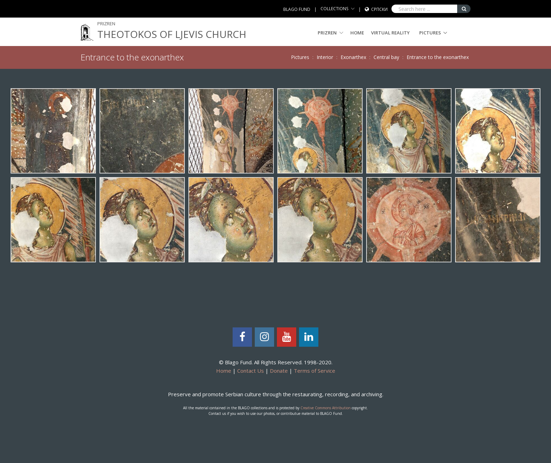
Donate (279, 370)
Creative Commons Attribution (325, 407)
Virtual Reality (390, 33)
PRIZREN (330, 33)
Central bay (386, 57)
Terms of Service (314, 370)
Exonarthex (353, 57)
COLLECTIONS (334, 9)
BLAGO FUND (296, 9)
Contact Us (250, 370)
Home (357, 33)
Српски (379, 9)
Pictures (430, 33)
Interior (325, 57)
